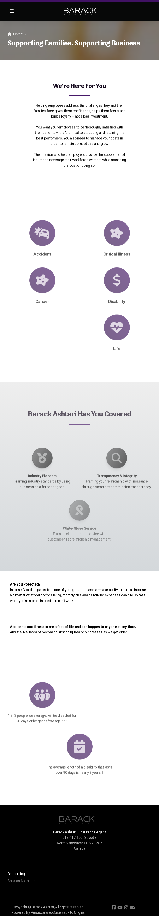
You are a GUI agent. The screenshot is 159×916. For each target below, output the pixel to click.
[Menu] (11, 11)
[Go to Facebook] (114, 907)
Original (79, 912)
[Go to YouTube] (120, 907)
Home (18, 34)
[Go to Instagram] (126, 907)
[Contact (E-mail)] (132, 907)
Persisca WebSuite (46, 912)
